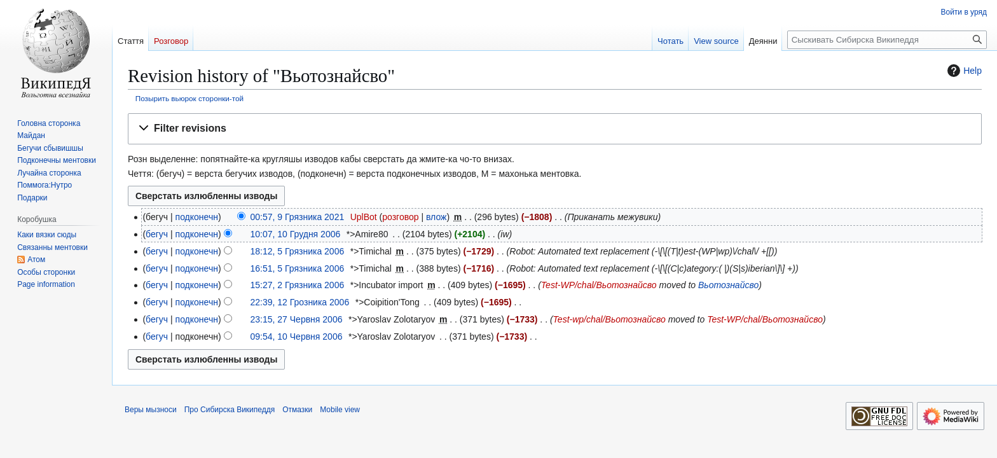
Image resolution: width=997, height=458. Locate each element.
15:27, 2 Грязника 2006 (297, 285)
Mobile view (340, 409)
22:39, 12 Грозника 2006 (299, 302)
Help (963, 70)
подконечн (196, 217)
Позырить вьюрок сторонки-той (189, 98)
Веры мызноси (151, 409)
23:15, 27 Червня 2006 (296, 319)
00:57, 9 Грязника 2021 (297, 217)
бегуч (157, 234)
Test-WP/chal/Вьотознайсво (599, 285)
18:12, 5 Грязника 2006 (297, 251)
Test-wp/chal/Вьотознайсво (609, 319)
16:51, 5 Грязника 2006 (297, 268)
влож (436, 217)
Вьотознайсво (728, 285)
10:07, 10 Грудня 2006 (295, 234)
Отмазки (297, 409)
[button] (555, 128)
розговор (400, 217)
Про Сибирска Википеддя (229, 409)
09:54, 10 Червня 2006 (296, 336)
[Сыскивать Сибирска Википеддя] (887, 40)
